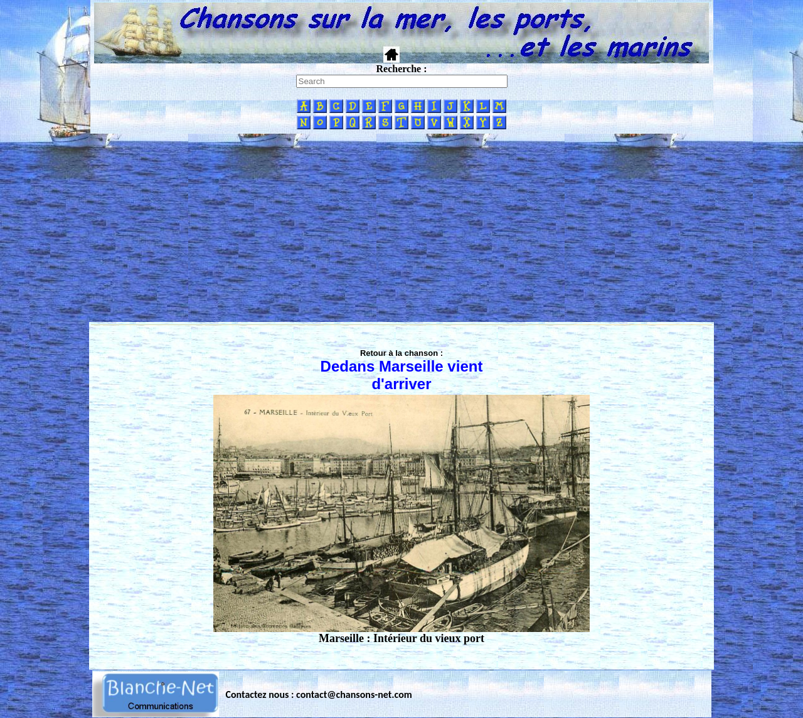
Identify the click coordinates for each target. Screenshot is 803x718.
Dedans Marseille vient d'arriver (402, 375)
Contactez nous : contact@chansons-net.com (319, 694)
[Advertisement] (401, 228)
